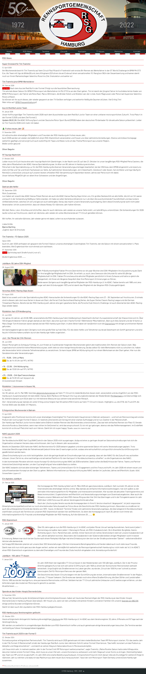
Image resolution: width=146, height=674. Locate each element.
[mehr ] (37, 207)
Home (9, 6)
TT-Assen (100, 6)
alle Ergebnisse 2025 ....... (15, 211)
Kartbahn (82, 6)
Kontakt (136, 6)
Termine (45, 6)
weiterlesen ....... (11, 540)
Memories (118, 6)
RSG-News (27, 6)
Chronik (63, 6)
